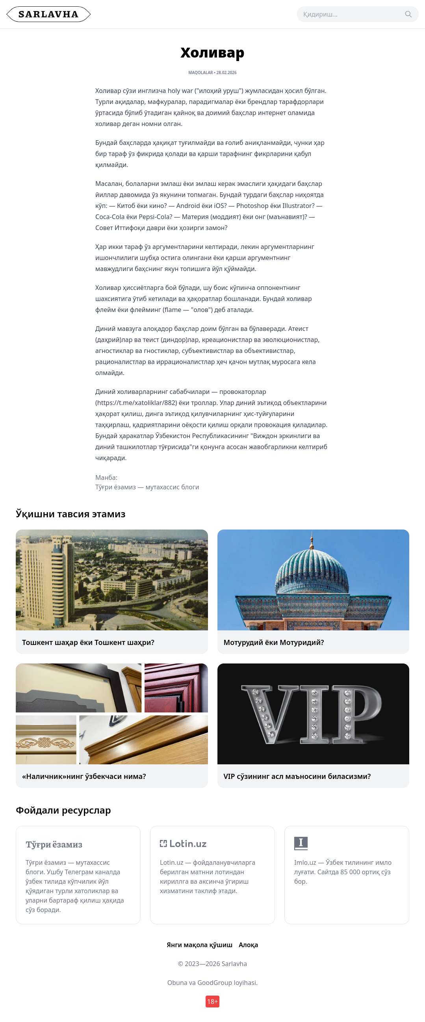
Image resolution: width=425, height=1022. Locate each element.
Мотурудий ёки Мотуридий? (274, 642)
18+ (212, 1001)
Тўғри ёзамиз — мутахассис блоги (147, 487)
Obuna (177, 982)
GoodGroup (214, 982)
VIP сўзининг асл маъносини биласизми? (297, 776)
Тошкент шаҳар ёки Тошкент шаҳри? (88, 642)
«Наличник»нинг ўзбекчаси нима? (84, 776)
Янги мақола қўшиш (199, 944)
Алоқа (248, 944)
